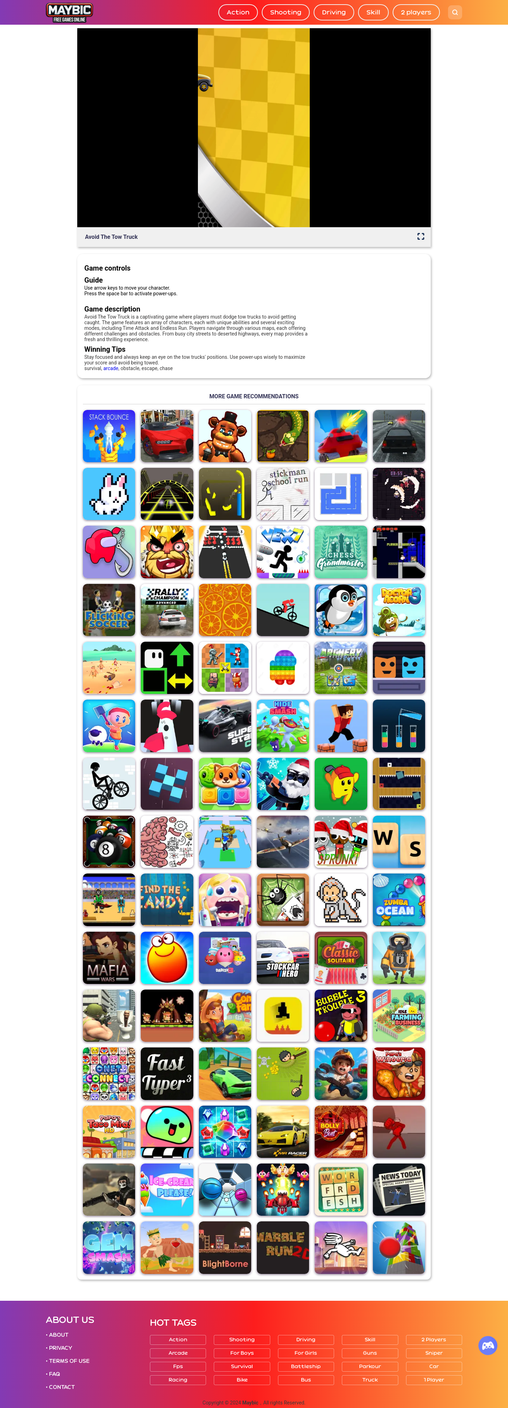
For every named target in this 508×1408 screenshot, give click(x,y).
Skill (373, 12)
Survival (242, 1366)
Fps (178, 1366)
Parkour (370, 1366)
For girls (306, 1353)
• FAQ (53, 1374)
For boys (242, 1353)
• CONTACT (60, 1387)
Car (434, 1366)
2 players (416, 12)
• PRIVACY (59, 1348)
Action (238, 12)
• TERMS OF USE (68, 1361)
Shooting (285, 12)
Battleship (306, 1366)
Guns (370, 1353)
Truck (370, 1380)
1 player (434, 1380)
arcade (111, 368)
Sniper (434, 1353)
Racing (178, 1380)
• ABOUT (57, 1335)
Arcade (178, 1353)
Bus (306, 1380)
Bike (242, 1380)
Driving (334, 12)
